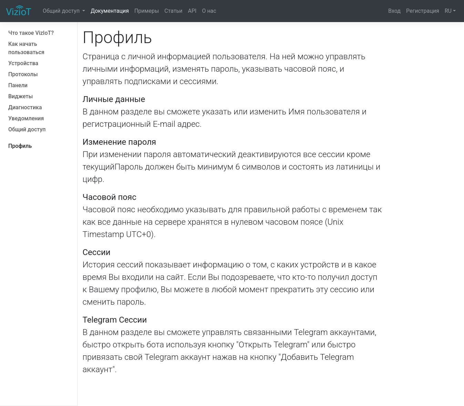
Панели (18, 85)
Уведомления (26, 118)
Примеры (146, 11)
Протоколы (23, 74)
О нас (209, 11)
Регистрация (422, 11)
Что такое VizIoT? (31, 33)
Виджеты (20, 96)
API (192, 11)
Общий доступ (62, 11)
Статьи (173, 11)
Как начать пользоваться (26, 48)
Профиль (20, 146)
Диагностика (25, 107)
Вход (394, 11)
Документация (110, 11)
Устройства (23, 63)
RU (448, 11)
